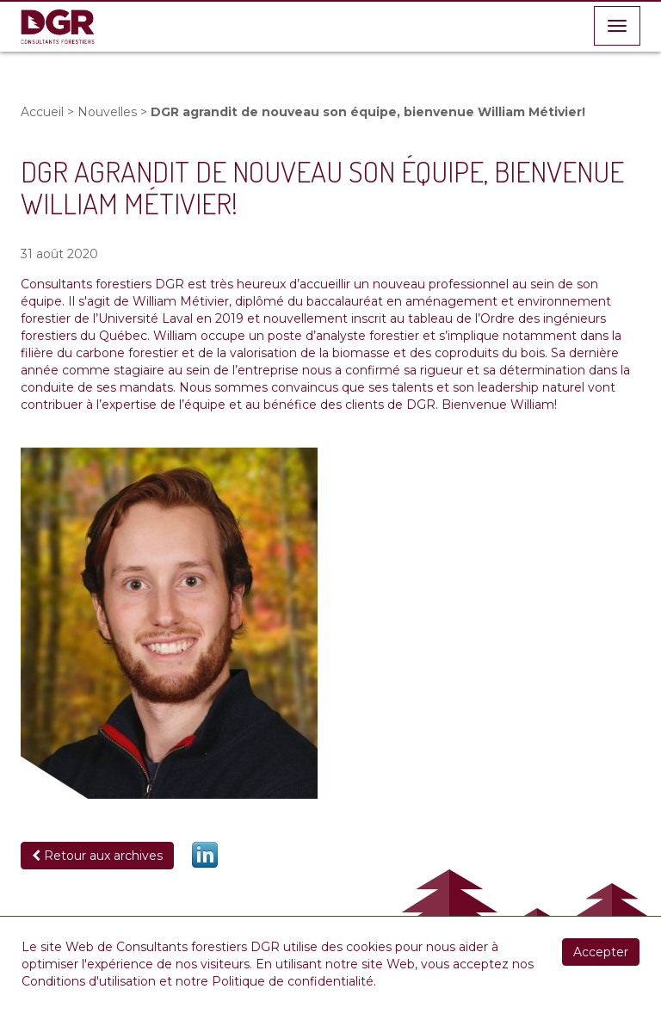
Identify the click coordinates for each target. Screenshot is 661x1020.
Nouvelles (107, 112)
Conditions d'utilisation (89, 981)
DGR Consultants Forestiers (58, 26)
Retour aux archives (97, 855)
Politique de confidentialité (293, 981)
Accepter (600, 952)
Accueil (42, 112)
